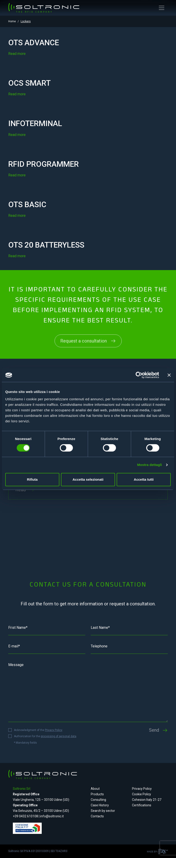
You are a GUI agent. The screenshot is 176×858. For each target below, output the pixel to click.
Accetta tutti (144, 479)
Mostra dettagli (149, 465)
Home (12, 21)
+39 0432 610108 (26, 816)
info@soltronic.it (52, 816)
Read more (17, 53)
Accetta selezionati (87, 479)
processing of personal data (58, 736)
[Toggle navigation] (161, 7)
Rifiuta (32, 479)
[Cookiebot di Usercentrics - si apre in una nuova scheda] (139, 375)
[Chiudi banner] (169, 375)
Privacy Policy (53, 730)
